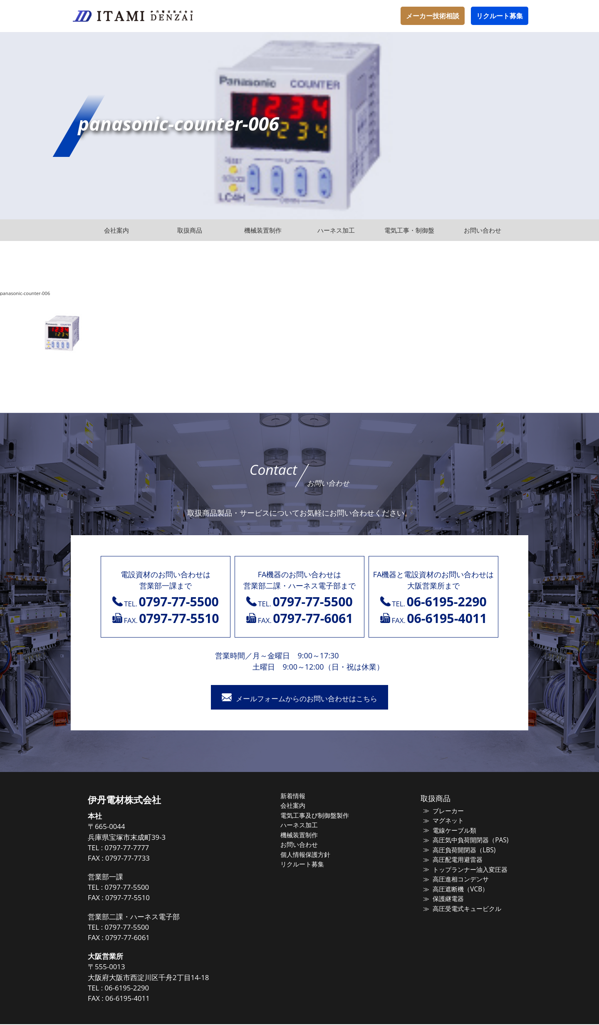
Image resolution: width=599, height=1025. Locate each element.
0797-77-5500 (133, 888)
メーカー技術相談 (432, 15)
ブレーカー (445, 811)
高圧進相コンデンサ (458, 880)
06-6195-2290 (133, 988)
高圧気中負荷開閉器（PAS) (467, 840)
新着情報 (296, 796)
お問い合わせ (302, 845)
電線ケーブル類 (452, 831)
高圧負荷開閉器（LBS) (461, 850)
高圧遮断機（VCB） (457, 890)
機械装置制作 (302, 835)
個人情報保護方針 (309, 855)
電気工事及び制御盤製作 (318, 816)
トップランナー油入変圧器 (467, 870)
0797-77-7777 (133, 848)
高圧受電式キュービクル (464, 909)
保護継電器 (445, 899)
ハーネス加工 (302, 825)
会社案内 (296, 806)
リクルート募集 (499, 15)
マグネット (445, 821)
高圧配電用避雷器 (455, 860)
